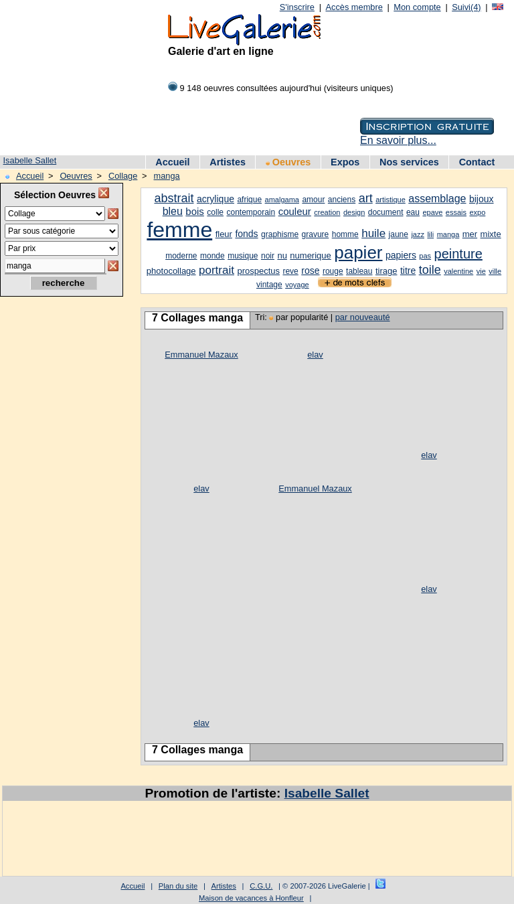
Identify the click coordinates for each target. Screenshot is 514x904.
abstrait (173, 198)
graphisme (279, 234)
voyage (297, 285)
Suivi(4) (466, 7)
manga (167, 176)
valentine (458, 271)
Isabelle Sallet (30, 160)
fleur (224, 234)
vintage (269, 284)
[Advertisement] (60, 518)
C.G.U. (261, 886)
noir (267, 255)
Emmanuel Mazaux (201, 355)
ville (495, 271)
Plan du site (178, 886)
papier (358, 252)
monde (212, 255)
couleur (294, 211)
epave (432, 212)
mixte (491, 234)
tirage (386, 271)
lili (430, 234)
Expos (345, 162)
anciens (341, 199)
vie (481, 271)
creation (327, 212)
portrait (216, 270)
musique (243, 255)
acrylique (215, 199)
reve (290, 271)
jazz (417, 234)
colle (215, 212)
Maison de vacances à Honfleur (251, 898)
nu (281, 255)
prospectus (258, 271)
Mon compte (417, 7)
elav (315, 355)
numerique (310, 255)
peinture (458, 253)
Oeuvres (288, 162)
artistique (390, 200)
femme (179, 230)
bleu (173, 211)
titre (408, 270)
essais (456, 212)
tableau (359, 271)
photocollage (171, 271)
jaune (398, 234)
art (366, 198)
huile (373, 233)
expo (477, 212)
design (354, 212)
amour (313, 199)
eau (413, 212)
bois (194, 211)
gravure (315, 234)
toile (430, 270)
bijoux (481, 199)
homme (345, 234)
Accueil (172, 162)
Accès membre (353, 7)
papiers (401, 255)
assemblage (437, 198)
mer (469, 234)
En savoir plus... (398, 140)
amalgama (282, 200)
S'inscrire (297, 7)
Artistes (227, 162)
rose (310, 270)
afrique (249, 199)
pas (425, 256)
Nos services (409, 162)
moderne (181, 255)
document (386, 212)
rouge (333, 271)
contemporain (250, 212)
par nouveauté (362, 317)
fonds (246, 233)
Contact (477, 162)
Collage (122, 176)
